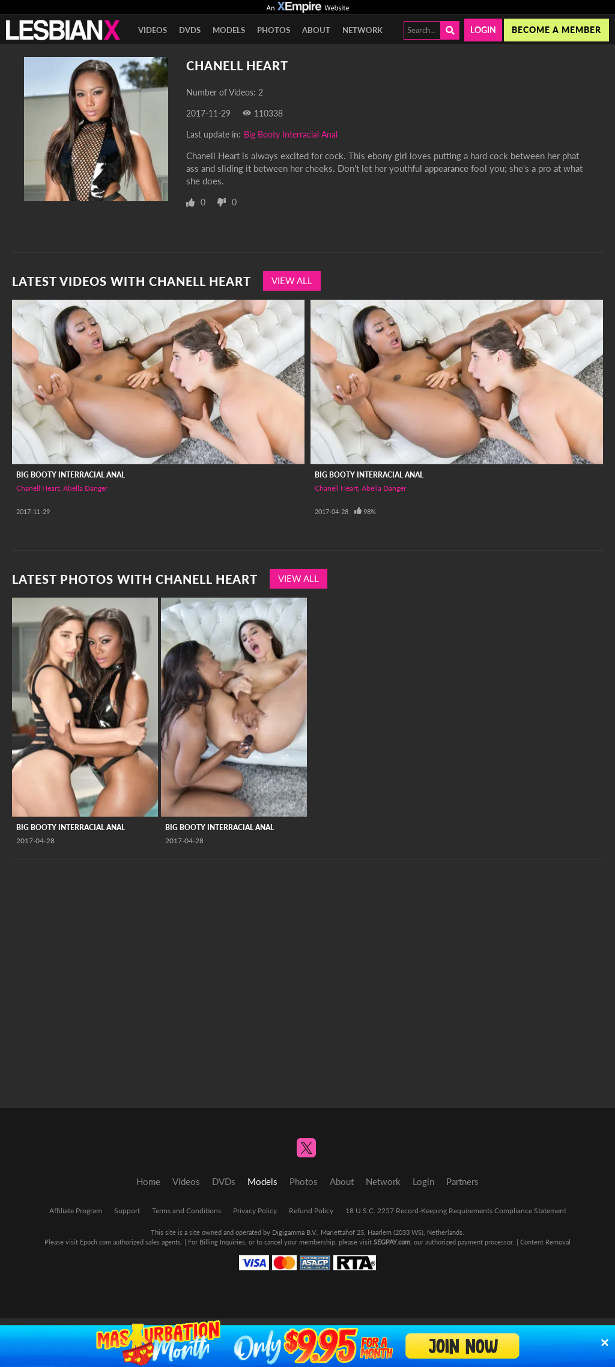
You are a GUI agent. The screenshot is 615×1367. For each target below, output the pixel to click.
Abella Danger (85, 488)
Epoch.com (95, 1242)
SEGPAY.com (392, 1242)
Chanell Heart (37, 488)
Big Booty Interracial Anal (291, 134)
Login (483, 30)
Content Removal (545, 1242)
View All (291, 280)
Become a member (556, 30)
